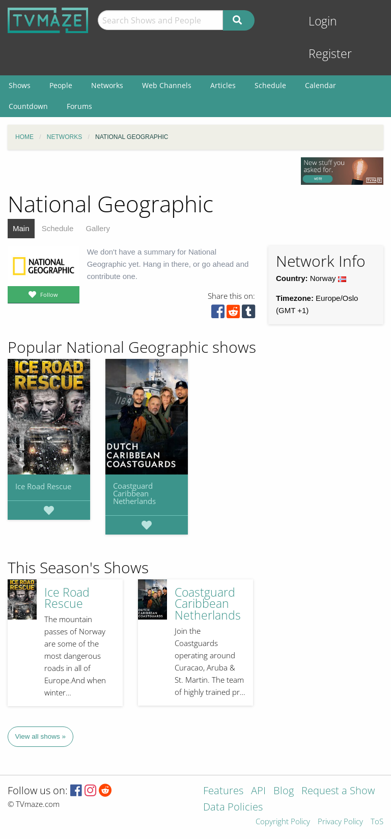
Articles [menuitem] (223, 85)
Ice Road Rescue (43, 486)
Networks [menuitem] (107, 85)
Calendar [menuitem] (320, 85)
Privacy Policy (340, 822)
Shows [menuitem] (20, 85)
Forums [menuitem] (79, 106)
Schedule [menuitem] (270, 85)
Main (21, 228)
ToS (377, 822)
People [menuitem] (60, 85)
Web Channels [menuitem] (166, 85)
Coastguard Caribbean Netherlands (134, 493)
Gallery (98, 228)
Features (223, 791)
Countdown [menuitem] (28, 106)
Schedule (58, 228)
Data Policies (233, 808)
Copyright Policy (283, 822)
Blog (283, 791)
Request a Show (338, 791)
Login (323, 21)
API (258, 791)
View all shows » (40, 736)
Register (330, 54)
